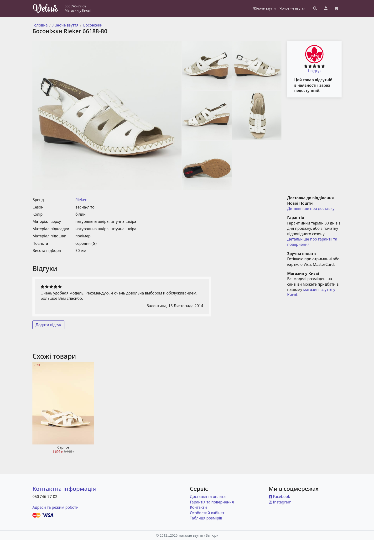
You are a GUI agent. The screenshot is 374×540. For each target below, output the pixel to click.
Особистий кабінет (207, 512)
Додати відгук (48, 324)
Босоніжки (93, 25)
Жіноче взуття (65, 25)
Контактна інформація (64, 488)
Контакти (198, 507)
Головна (40, 25)
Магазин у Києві (78, 10)
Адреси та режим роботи (55, 507)
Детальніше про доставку (310, 208)
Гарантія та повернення (212, 502)
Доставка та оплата (208, 496)
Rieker (81, 199)
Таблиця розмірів (206, 518)
